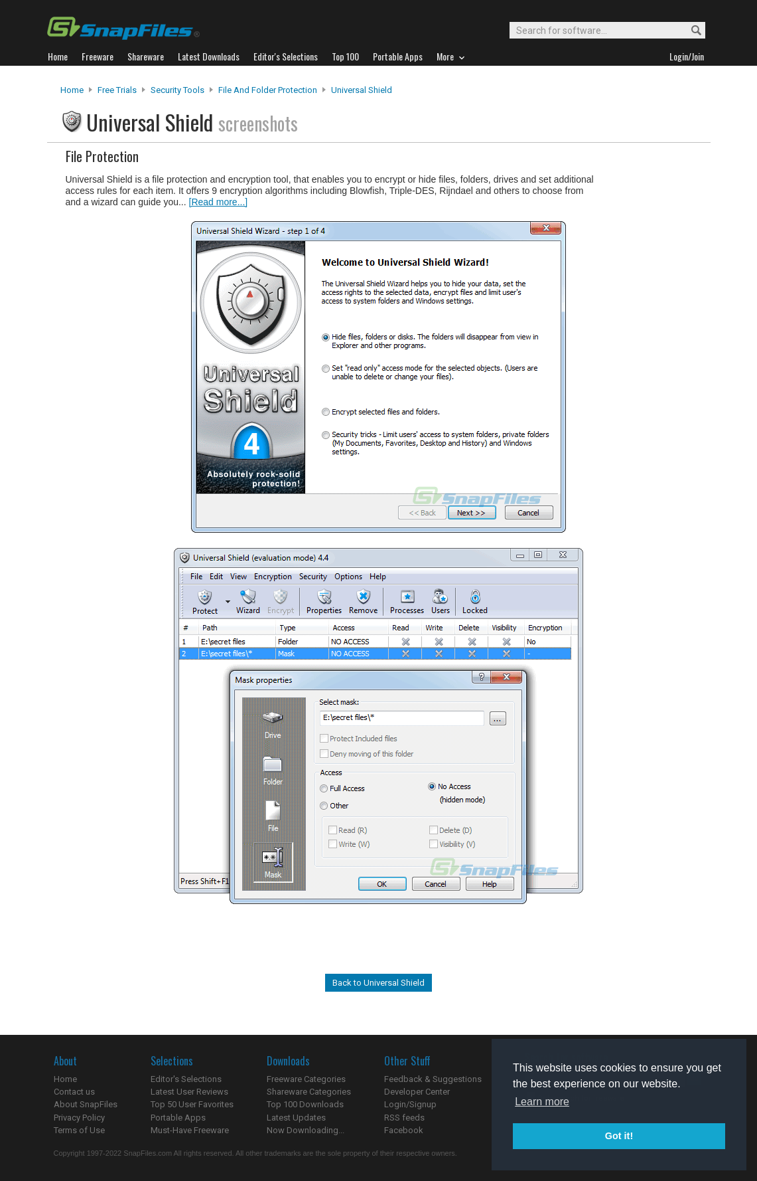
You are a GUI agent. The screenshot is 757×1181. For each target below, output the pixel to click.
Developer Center (417, 1092)
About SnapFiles (85, 1104)
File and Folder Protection (267, 90)
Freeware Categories (306, 1079)
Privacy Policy (79, 1118)
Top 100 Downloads (305, 1104)
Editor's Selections (186, 1079)
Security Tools (177, 90)
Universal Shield (361, 90)
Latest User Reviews (189, 1092)
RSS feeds (404, 1118)
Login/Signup (410, 1104)
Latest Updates (296, 1118)
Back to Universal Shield (378, 983)
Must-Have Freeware (190, 1130)
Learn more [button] (542, 1101)
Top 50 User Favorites (192, 1104)
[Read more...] (218, 202)
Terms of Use (79, 1130)
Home (72, 90)
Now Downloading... (305, 1130)
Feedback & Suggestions (433, 1079)
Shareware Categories (309, 1092)
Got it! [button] (619, 1136)
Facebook (403, 1130)
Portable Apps (178, 1118)
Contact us (74, 1092)
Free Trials (117, 90)
